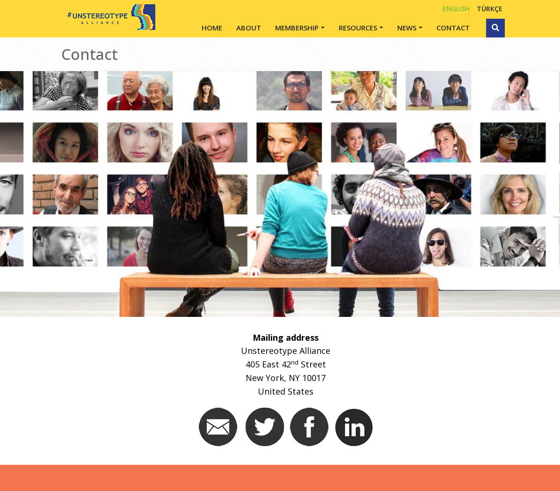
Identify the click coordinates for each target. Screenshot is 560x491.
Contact (453, 27)
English (456, 8)
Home (212, 27)
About (248, 27)
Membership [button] (297, 27)
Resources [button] (358, 27)
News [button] (406, 27)
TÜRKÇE (489, 8)
